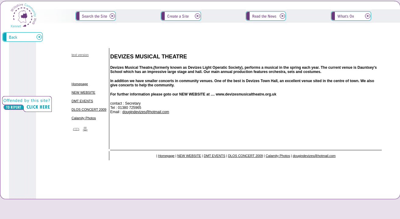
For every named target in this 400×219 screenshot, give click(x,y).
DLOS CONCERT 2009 (89, 109)
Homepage (80, 84)
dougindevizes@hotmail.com (145, 112)
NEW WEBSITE (83, 92)
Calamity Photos (84, 118)
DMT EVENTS (82, 101)
